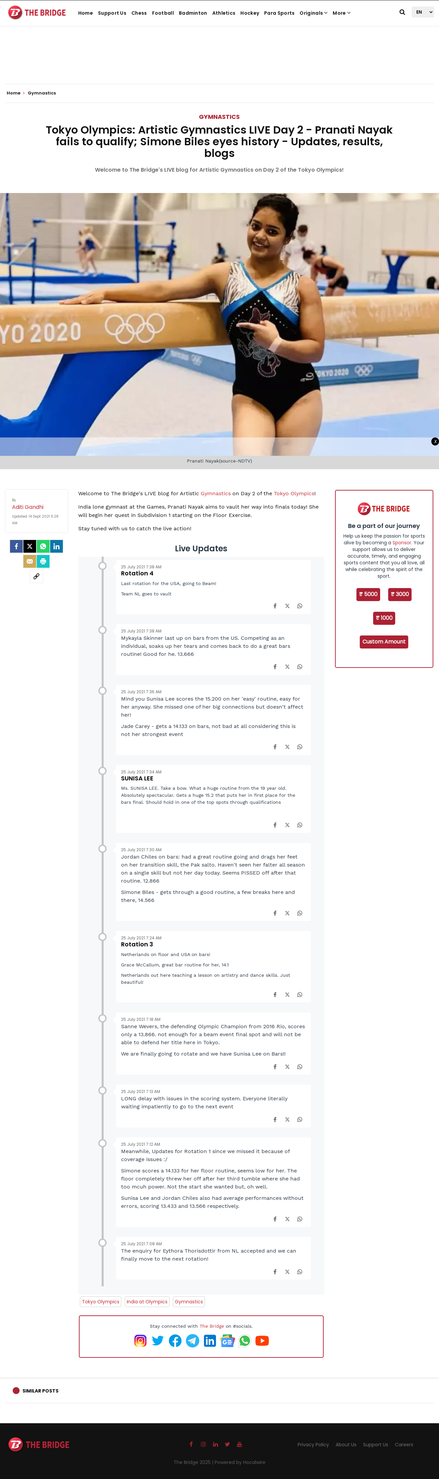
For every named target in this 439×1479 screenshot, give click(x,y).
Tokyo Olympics (294, 493)
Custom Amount (384, 641)
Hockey (249, 13)
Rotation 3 (137, 944)
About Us (346, 1444)
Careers (404, 1444)
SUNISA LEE (137, 778)
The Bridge (212, 1326)
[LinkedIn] (56, 546)
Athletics (224, 13)
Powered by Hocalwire (240, 1462)
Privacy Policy (313, 1444)
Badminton (193, 13)
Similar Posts (40, 1391)
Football (163, 13)
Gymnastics (219, 117)
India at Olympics (147, 1301)
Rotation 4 (137, 573)
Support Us (112, 13)
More (342, 13)
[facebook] (16, 546)
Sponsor (402, 542)
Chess (139, 13)
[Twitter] (29, 546)
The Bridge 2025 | (194, 1462)
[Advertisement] (219, 63)
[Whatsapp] (43, 546)
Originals (314, 13)
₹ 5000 (368, 594)
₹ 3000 (400, 594)
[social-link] (36, 576)
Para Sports (279, 13)
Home (85, 13)
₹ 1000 (384, 618)
